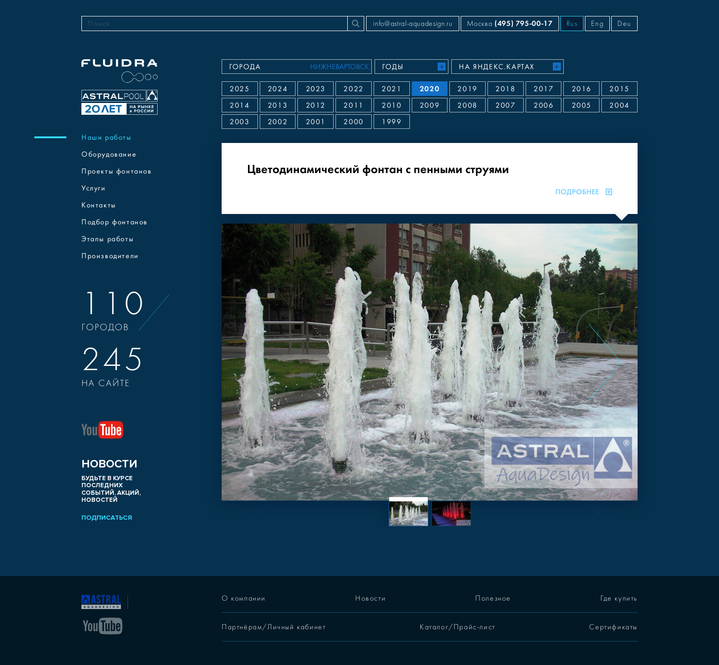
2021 (391, 89)
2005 (581, 105)
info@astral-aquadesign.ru (412, 23)
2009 (429, 105)
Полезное (493, 598)
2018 (505, 89)
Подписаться (106, 518)
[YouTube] (102, 625)
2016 (581, 89)
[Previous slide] (254, 362)
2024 (278, 89)
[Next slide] (605, 362)
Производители (110, 256)
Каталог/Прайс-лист (457, 627)
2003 (239, 122)
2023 (316, 89)
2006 (543, 105)
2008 (467, 105)
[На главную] (101, 601)
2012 (316, 105)
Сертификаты (613, 627)
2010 (391, 105)
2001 (316, 122)
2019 (467, 89)
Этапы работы (107, 239)
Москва (509, 23)
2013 (278, 105)
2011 (353, 105)
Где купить (619, 598)
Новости (370, 598)
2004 (619, 105)
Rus (572, 23)
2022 (353, 89)
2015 (619, 89)
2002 (278, 122)
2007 (505, 105)
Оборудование (108, 154)
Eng (597, 23)
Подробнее (583, 192)
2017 (543, 89)
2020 (429, 88)
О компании (244, 598)
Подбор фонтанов (114, 222)
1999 (391, 122)
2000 (353, 122)
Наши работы (106, 137)
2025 (239, 89)
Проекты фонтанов (116, 171)
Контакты (98, 205)
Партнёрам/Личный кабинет (274, 627)
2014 (239, 105)
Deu (624, 23)
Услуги (93, 188)
